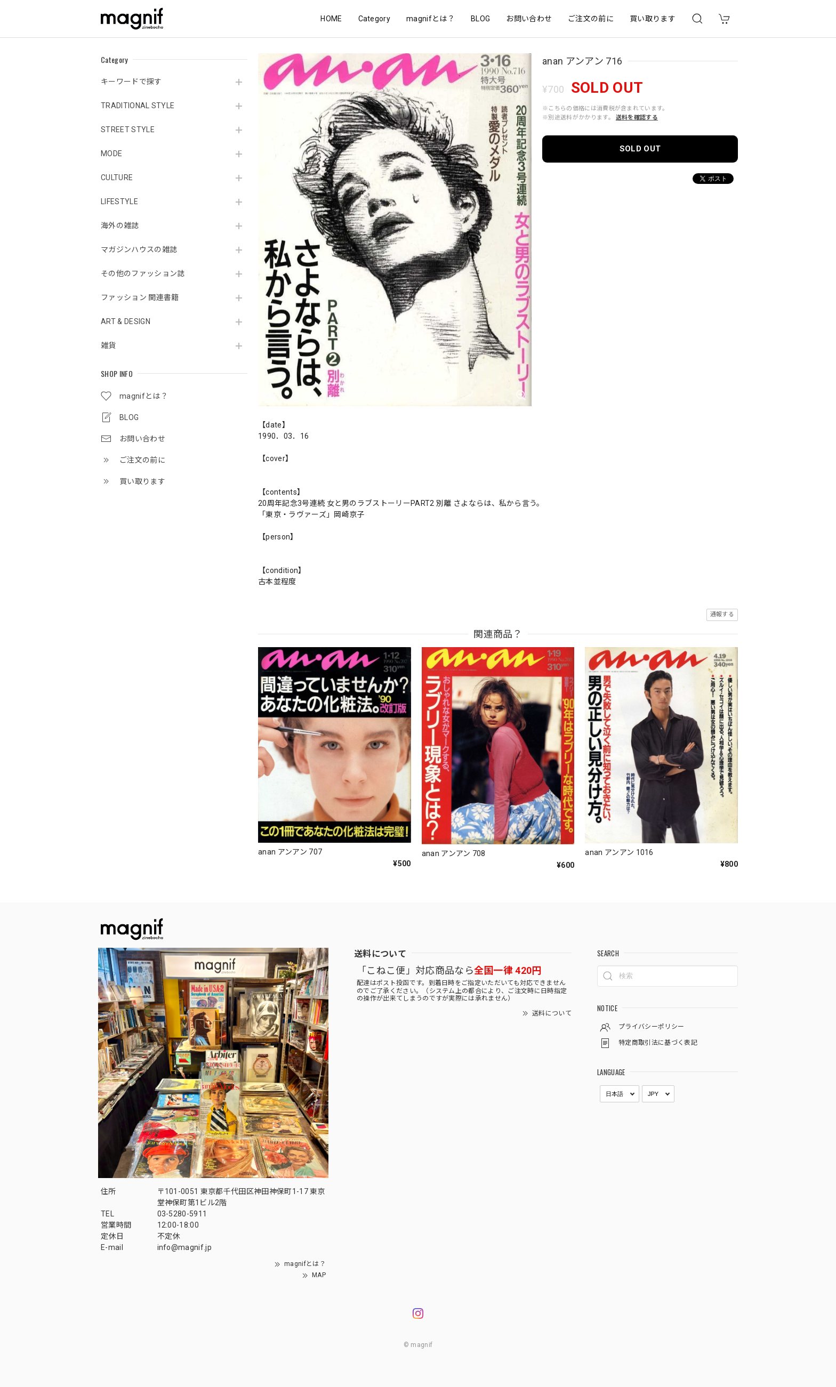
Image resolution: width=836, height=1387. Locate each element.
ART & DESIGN (125, 321)
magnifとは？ (430, 18)
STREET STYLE (128, 129)
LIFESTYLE (119, 201)
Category (374, 18)
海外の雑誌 (120, 225)
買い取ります (653, 18)
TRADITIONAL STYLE (137, 105)
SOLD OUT (640, 149)
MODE (111, 153)
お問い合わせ (529, 18)
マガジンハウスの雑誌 (139, 249)
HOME (331, 18)
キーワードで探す (131, 81)
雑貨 (108, 345)
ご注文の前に (591, 18)
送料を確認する (637, 117)
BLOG (480, 18)
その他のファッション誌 (143, 273)
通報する (722, 614)
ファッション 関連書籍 (140, 297)
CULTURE (117, 177)
